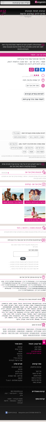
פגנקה (15, 303)
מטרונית (37, 316)
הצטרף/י (4, 12)
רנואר (16, 305)
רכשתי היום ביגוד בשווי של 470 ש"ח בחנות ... (23, 269)
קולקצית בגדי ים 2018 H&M (13, 202)
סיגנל (44, 309)
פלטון (10, 303)
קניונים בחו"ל (18, 358)
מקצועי (28, 16)
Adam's (10, 317)
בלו (2, 305)
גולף (13, 310)
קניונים (42, 11)
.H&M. (31, 152)
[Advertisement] (31, 115)
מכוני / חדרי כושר (13, 333)
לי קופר (35, 314)
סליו (15, 312)
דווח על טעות (36, 373)
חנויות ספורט (21, 329)
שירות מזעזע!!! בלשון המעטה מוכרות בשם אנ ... (23, 262)
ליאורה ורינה (25, 317)
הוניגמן (44, 312)
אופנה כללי (16, 133)
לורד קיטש (38, 312)
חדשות (23, 13)
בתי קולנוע (18, 371)
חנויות (35, 11)
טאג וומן (39, 309)
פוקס (44, 307)
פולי (20, 317)
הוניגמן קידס (16, 316)
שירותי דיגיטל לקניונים (34, 353)
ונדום (8, 314)
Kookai (35, 307)
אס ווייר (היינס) (27, 303)
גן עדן (33, 310)
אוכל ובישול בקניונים (15, 360)
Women (33, 309)
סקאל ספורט (20, 309)
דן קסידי (32, 317)
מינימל (20, 303)
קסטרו (31, 305)
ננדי (45, 317)
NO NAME (16, 307)
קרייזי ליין (26, 312)
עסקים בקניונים (18, 399)
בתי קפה (4, 333)
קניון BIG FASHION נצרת (39, 286)
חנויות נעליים (12, 329)
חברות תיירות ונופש (34, 335)
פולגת (32, 312)
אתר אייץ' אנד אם (33, 85)
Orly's (38, 310)
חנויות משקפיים (34, 333)
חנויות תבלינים (24, 333)
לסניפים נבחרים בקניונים (34, 94)
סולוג (10, 316)
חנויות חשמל (30, 329)
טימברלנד (43, 319)
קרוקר (10, 312)
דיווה (22, 316)
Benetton (20, 312)
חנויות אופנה (20, 331)
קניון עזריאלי (31, 281)
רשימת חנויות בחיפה (20, 137)
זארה (4, 314)
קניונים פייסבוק (11, 412)
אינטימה (32, 316)
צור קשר (38, 371)
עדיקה (18, 319)
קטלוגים (30, 13)
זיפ (25, 309)
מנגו (26, 307)
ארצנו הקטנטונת (20, 310)
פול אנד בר (18, 314)
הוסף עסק (38, 349)
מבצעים (28, 11)
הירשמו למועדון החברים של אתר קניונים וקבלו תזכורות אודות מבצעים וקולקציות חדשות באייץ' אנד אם (23, 165)
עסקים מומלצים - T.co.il (14, 380)
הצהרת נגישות (36, 378)
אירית (44, 303)
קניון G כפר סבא (11, 285)
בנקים (25, 335)
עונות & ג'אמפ (42, 314)
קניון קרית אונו (37, 285)
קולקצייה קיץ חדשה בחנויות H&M (33, 202)
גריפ (3, 312)
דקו (6, 317)
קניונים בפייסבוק (36, 367)
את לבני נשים (29, 319)
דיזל (7, 312)
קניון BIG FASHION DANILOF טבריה (17, 286)
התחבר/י (2, 16)
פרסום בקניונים (36, 351)
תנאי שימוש (37, 376)
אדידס (26, 316)
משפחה (35, 16)
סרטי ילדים (18, 373)
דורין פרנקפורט (7, 310)
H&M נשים (40, 152)
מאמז (30, 307)
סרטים (20, 369)
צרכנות (20, 356)
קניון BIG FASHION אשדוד (39, 288)
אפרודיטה (28, 310)
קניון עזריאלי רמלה (21, 288)
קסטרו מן (26, 305)
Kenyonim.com (23, 412)
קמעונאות (13, 401)
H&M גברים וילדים (16, 148)
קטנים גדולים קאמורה (40, 305)
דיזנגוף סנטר (13, 393)
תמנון (6, 305)
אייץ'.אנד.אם (29, 148)
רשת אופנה (29, 331)
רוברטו (20, 305)
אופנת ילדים (37, 331)
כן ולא (40, 307)
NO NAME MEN (7, 307)
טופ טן (13, 309)
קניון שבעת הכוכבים (32, 283)
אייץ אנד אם (13, 144)
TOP (13, 314)
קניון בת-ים (24, 285)
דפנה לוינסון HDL (36, 303)
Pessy (24, 314)
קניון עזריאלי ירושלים (15, 281)
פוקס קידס (5, 316)
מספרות (43, 335)
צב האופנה (5, 303)
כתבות (42, 16)
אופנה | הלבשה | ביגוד (36, 137)
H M (24, 152)
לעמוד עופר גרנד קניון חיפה (33, 99)
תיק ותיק (8, 309)
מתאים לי (29, 314)
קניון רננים (43, 281)
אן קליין (23, 319)
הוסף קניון (38, 347)
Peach (22, 307)
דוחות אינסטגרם (17, 367)
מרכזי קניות (18, 349)
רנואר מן (11, 305)
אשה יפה (43, 316)
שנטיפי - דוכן (39, 317)
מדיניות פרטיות (36, 380)
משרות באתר (37, 382)
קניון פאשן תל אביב (28, 290)
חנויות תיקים (11, 331)
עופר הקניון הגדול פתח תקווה (12, 283)
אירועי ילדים (40, 13)
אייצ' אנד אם (40, 148)
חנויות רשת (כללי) (40, 329)
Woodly (37, 319)
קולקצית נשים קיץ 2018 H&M (34, 220)
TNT (28, 309)
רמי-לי (15, 317)
